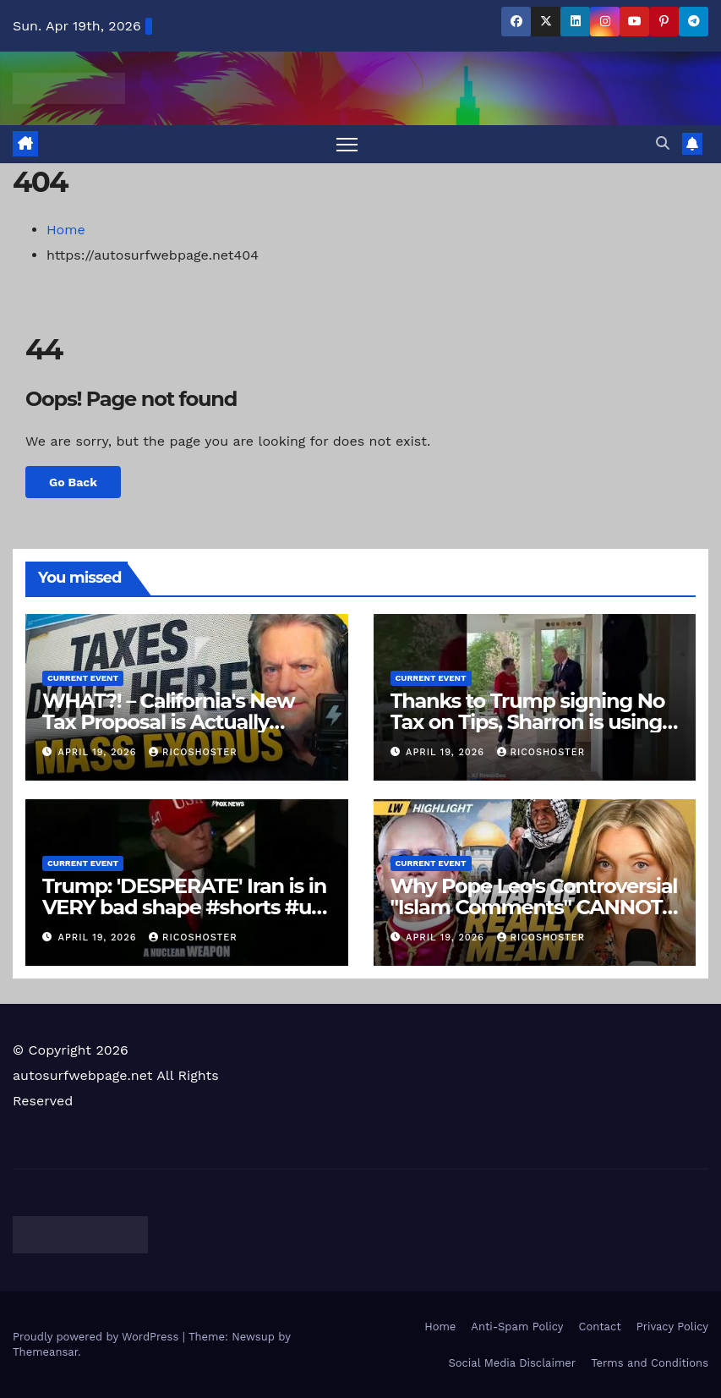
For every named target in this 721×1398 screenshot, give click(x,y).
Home (65, 230)
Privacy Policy (672, 1326)
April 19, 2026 (99, 753)
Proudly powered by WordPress (98, 1336)
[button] (662, 143)
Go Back (73, 483)
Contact (600, 1326)
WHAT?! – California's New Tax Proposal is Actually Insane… (168, 721)
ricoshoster (193, 753)
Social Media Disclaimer (512, 1363)
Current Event (82, 678)
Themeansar (45, 1352)
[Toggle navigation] (347, 144)
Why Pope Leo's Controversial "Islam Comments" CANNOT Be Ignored (534, 907)
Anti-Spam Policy (517, 1326)
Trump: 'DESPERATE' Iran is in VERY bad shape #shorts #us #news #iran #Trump (184, 907)
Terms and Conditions (649, 1363)
